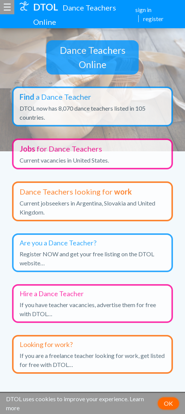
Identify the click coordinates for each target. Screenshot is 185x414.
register (153, 18)
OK (168, 403)
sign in (143, 9)
